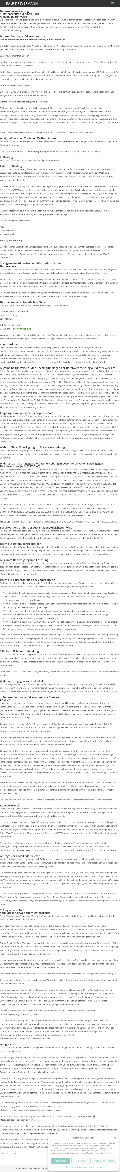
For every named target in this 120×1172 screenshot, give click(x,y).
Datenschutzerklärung (85, 1167)
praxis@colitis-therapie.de (19, 328)
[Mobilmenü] (112, 3)
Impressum (99, 1167)
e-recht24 (11, 1153)
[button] (114, 1138)
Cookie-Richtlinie (69, 1167)
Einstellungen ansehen (104, 1160)
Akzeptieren (60, 1160)
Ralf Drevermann (22, 3)
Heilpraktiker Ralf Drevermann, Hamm (43, 1168)
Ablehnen (80, 1160)
